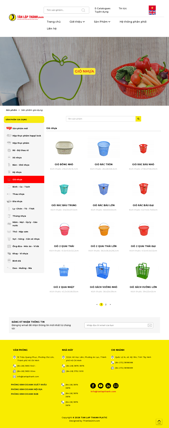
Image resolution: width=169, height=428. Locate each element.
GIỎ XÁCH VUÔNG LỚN (143, 287)
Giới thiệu (76, 21)
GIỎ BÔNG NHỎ (64, 164)
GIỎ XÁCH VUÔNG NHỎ (103, 287)
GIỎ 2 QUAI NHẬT (63, 287)
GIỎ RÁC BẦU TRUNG (64, 205)
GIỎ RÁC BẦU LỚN (104, 205)
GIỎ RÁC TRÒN (103, 164)
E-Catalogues (102, 8)
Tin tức (123, 8)
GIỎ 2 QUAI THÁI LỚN (103, 246)
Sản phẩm (11, 110)
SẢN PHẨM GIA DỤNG (16, 119)
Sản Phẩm (101, 21)
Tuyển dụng (101, 11)
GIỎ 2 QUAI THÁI (64, 246)
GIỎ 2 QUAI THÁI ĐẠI (143, 246)
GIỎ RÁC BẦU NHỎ (143, 164)
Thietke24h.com (91, 421)
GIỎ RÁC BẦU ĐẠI (143, 205)
